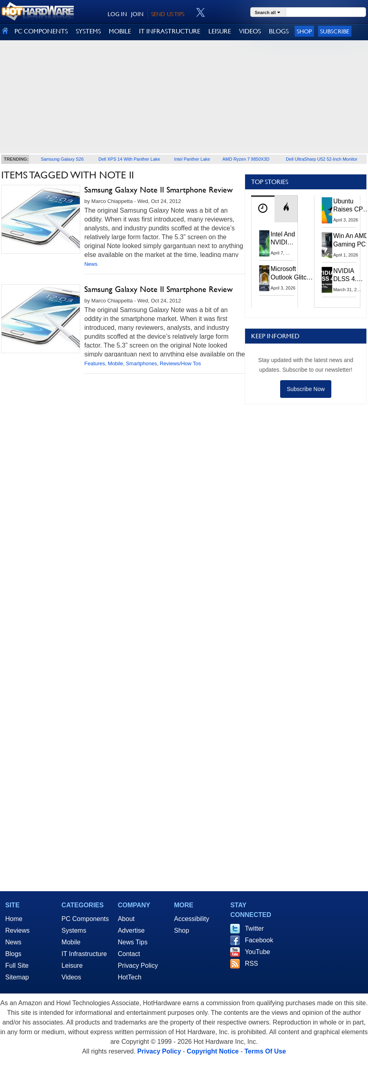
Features (94, 363)
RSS (251, 963)
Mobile (115, 363)
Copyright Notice (213, 1051)
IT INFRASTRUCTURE (169, 31)
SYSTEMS (88, 31)
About (126, 918)
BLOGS (279, 31)
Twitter (254, 928)
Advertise (131, 930)
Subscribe (334, 31)
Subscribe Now (305, 389)
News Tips (133, 942)
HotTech (129, 977)
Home (14, 918)
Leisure (72, 965)
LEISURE (219, 31)
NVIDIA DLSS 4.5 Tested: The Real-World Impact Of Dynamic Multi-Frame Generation (348, 275)
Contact (129, 953)
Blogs (13, 953)
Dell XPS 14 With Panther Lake (129, 159)
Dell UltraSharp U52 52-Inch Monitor (321, 159)
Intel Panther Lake (192, 159)
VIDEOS (250, 31)
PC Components (85, 918)
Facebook (259, 940)
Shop (304, 31)
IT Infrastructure (84, 953)
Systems (74, 930)
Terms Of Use (265, 1051)
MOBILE (120, 31)
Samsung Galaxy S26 (62, 159)
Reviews (17, 930)
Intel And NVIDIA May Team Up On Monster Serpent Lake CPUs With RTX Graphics (282, 238)
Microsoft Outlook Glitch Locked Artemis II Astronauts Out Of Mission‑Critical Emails (291, 273)
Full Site (17, 965)
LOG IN (117, 14)
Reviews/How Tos (180, 363)
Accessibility (191, 918)
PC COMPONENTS (41, 31)
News (91, 264)
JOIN (137, 14)
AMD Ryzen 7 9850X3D (246, 159)
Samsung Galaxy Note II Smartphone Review (158, 190)
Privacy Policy (138, 965)
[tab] (262, 208)
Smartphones (141, 363)
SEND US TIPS (167, 14)
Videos (71, 977)
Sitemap (17, 977)
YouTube (257, 951)
